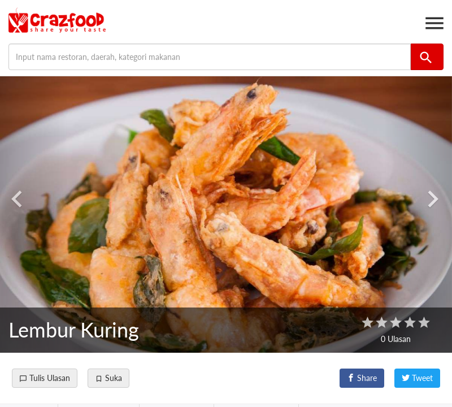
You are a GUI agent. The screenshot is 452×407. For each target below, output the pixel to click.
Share (362, 378)
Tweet (417, 378)
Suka (108, 378)
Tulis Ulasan (44, 378)
